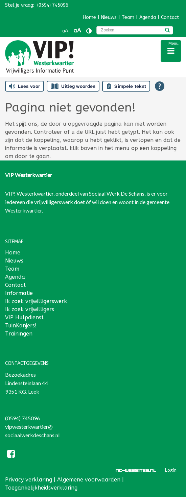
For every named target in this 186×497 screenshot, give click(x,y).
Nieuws (109, 17)
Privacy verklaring (28, 479)
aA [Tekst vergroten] (77, 30)
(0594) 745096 (22, 418)
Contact (170, 17)
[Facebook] (11, 455)
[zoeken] (167, 31)
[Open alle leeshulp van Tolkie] (159, 86)
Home (89, 17)
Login (171, 470)
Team (128, 17)
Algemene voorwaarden (88, 479)
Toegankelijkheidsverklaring (41, 487)
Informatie (19, 293)
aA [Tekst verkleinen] (65, 31)
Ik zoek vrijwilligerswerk (36, 301)
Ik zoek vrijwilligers (29, 309)
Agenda (147, 17)
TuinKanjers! (21, 325)
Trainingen (18, 333)
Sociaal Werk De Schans (116, 193)
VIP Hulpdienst (24, 317)
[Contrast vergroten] (89, 31)
